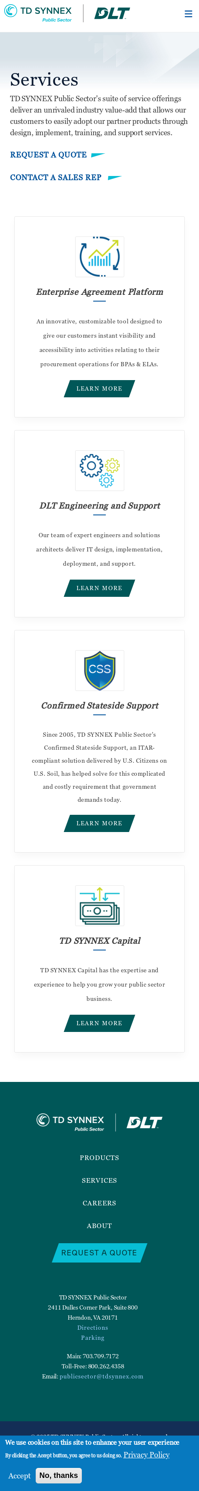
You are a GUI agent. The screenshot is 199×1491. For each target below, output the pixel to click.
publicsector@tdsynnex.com (102, 1376)
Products (100, 1157)
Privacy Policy (146, 1454)
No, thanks (58, 1475)
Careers (99, 1203)
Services (100, 1180)
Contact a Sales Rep (57, 177)
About (99, 1225)
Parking (93, 1337)
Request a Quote (48, 154)
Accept (19, 1475)
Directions (92, 1327)
